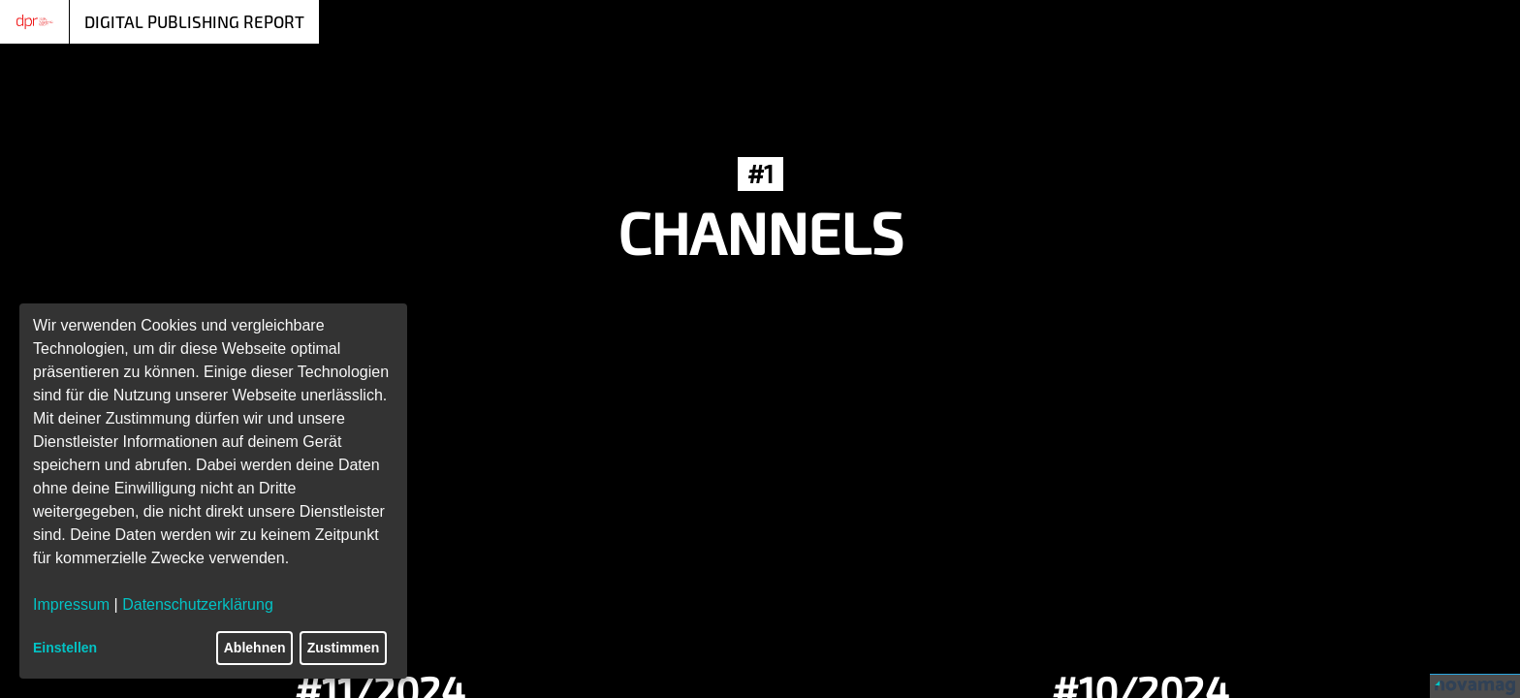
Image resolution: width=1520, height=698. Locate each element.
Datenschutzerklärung (197, 604)
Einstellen (65, 647)
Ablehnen (255, 647)
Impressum (71, 604)
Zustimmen (343, 647)
